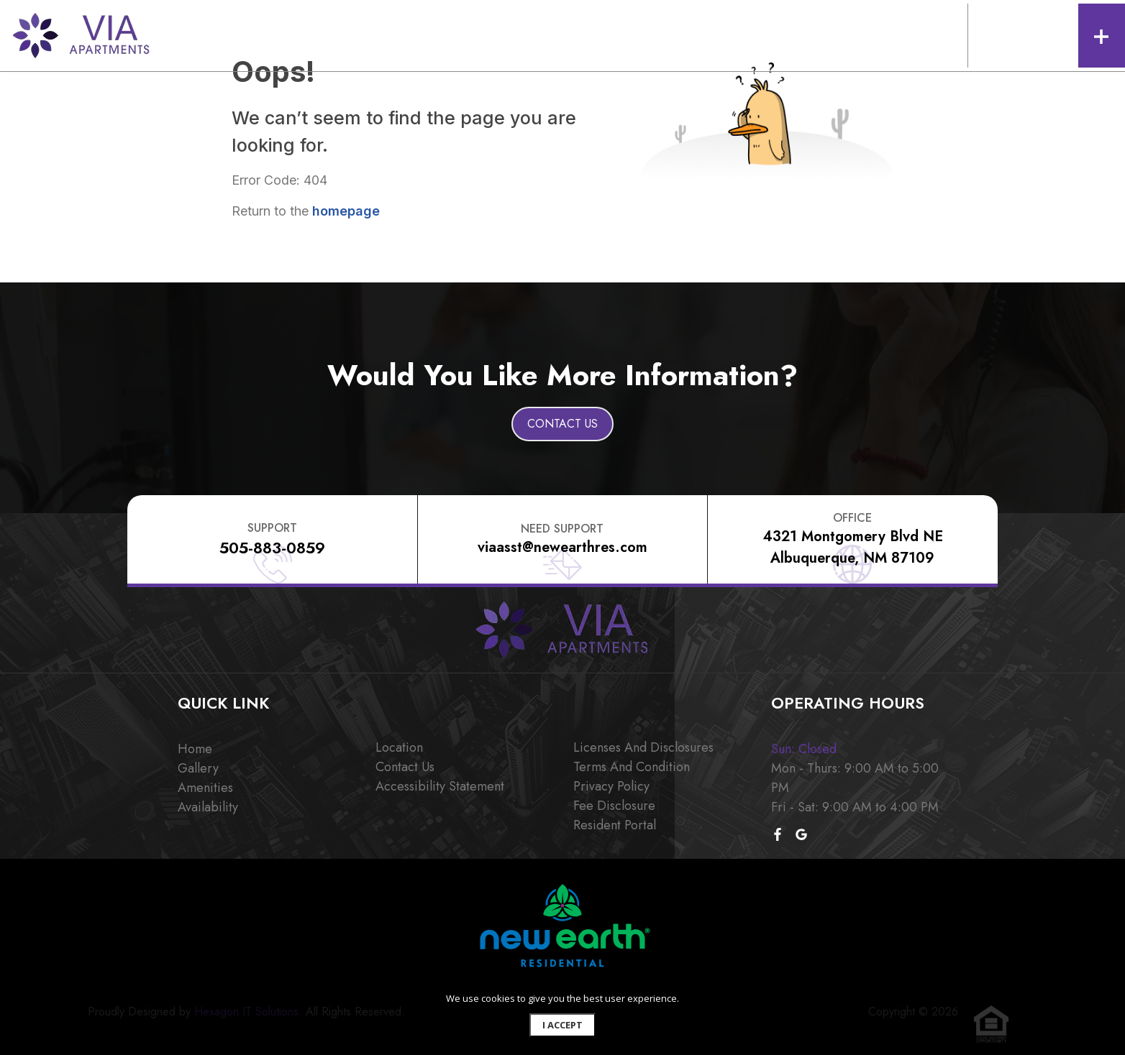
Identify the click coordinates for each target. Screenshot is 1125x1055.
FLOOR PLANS (244, 34)
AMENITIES (362, 34)
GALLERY (307, 34)
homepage (346, 210)
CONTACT (600, 34)
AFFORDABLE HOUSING (452, 34)
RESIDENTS (659, 34)
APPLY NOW (723, 34)
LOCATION (542, 34)
